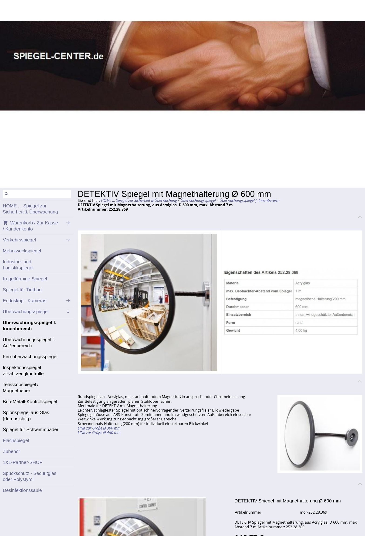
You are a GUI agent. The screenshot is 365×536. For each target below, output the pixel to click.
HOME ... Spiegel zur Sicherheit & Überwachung (139, 200)
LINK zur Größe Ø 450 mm (99, 432)
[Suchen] (37, 194)
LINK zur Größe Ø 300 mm (99, 428)
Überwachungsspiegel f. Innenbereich (250, 200)
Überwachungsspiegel (198, 200)
